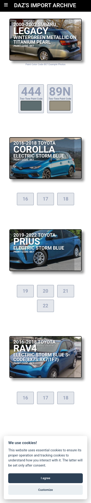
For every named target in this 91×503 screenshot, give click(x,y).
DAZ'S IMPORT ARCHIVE (45, 5)
